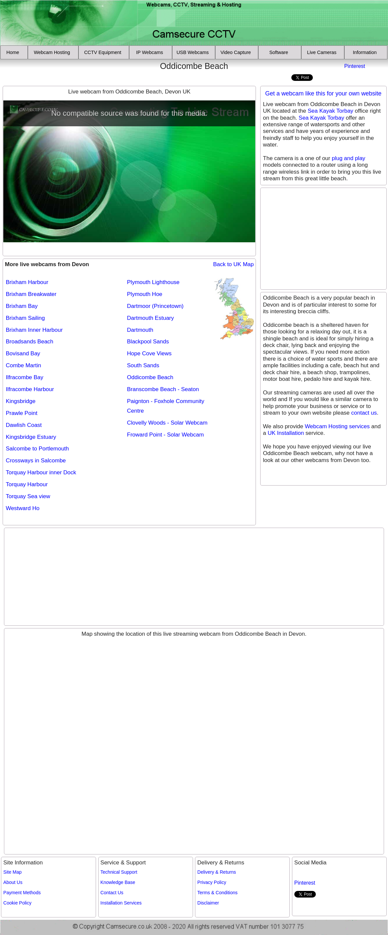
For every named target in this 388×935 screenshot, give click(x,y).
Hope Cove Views (149, 353)
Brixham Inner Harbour (34, 330)
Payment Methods (22, 892)
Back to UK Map (233, 264)
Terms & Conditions (217, 892)
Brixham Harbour (27, 282)
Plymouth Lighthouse (153, 282)
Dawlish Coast (24, 425)
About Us (13, 882)
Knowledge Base (117, 882)
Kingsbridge (20, 401)
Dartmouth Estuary (150, 318)
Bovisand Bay (23, 353)
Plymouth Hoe (145, 294)
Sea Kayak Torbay (330, 111)
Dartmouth (140, 330)
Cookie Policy (17, 903)
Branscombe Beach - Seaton (163, 389)
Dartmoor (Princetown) (155, 306)
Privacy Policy (211, 882)
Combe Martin (23, 365)
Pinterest (354, 66)
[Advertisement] (40, 71)
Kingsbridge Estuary (31, 437)
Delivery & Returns (216, 872)
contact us (364, 413)
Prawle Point (21, 413)
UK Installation (286, 433)
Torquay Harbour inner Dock (41, 472)
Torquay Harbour (27, 484)
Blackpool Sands (148, 341)
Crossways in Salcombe (36, 460)
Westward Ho (22, 508)
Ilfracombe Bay (24, 377)
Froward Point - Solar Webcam (165, 435)
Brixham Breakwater (31, 294)
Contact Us (111, 892)
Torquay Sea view (28, 496)
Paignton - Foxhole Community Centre (165, 406)
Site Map (12, 872)
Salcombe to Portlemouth (37, 448)
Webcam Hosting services (337, 426)
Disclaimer (208, 903)
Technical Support (118, 872)
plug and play (348, 158)
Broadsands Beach (29, 341)
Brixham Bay (21, 306)
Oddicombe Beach (150, 377)
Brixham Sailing (25, 318)
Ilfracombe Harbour (30, 389)
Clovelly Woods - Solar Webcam (167, 423)
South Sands (143, 365)
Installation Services (121, 903)
